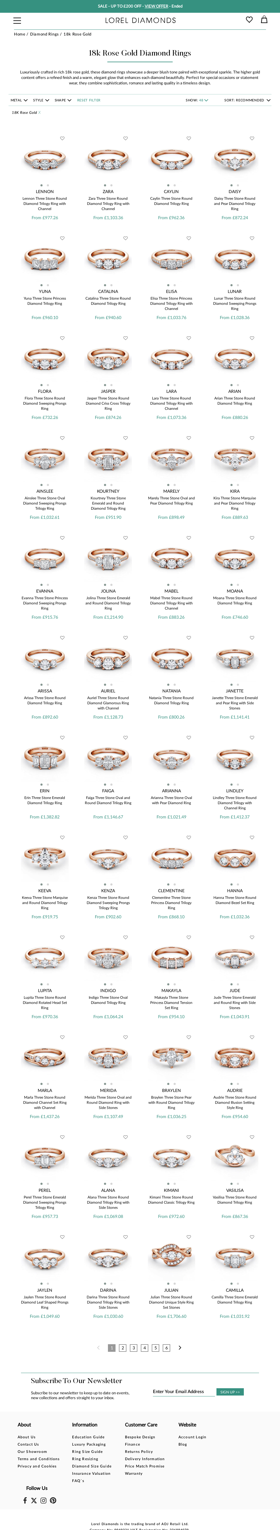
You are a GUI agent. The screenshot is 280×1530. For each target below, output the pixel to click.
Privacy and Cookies (37, 1466)
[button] (41, 185)
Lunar (235, 292)
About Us (27, 1437)
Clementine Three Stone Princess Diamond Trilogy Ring (171, 903)
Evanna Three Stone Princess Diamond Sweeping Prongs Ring (45, 603)
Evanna (44, 591)
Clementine (171, 891)
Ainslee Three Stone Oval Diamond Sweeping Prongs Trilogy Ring (44, 503)
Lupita (45, 991)
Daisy (235, 192)
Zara (108, 192)
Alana (108, 1190)
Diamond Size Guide (92, 1466)
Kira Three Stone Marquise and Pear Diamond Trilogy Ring (234, 503)
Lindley (235, 791)
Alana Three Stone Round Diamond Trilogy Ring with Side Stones (108, 1202)
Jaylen (44, 1290)
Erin (45, 791)
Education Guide (88, 1437)
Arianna (171, 791)
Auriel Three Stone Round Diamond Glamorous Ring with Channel (108, 703)
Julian (171, 1290)
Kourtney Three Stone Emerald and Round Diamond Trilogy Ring (108, 503)
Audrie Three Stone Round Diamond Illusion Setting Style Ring (234, 1103)
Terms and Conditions (39, 1459)
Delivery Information (145, 1459)
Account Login (192, 1437)
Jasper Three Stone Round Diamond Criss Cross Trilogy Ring (108, 403)
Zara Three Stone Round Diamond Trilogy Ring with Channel (108, 204)
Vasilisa (235, 1190)
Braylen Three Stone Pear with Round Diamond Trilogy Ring (171, 1103)
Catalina (108, 292)
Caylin (171, 192)
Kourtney (108, 491)
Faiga (108, 791)
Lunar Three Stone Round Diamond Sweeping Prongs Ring (234, 304)
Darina (108, 1290)
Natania (171, 691)
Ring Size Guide (87, 1451)
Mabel (171, 591)
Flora (44, 391)
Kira (235, 491)
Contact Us (28, 1444)
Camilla (235, 1290)
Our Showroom (32, 1451)
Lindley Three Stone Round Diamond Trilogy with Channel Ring (235, 803)
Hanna (235, 891)
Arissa (45, 691)
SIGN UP (230, 1392)
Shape (61, 100)
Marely (171, 491)
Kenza (108, 891)
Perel (45, 1190)
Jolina (108, 591)
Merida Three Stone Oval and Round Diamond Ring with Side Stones (108, 1103)
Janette (235, 691)
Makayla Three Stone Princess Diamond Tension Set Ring (171, 1003)
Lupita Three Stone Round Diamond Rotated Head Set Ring (45, 1003)
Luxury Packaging (89, 1444)
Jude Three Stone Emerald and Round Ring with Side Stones (235, 1003)
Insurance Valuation (91, 1473)
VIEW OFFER (156, 6)
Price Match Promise (144, 1466)
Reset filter (89, 100)
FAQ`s (78, 1481)
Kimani (171, 1190)
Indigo (108, 991)
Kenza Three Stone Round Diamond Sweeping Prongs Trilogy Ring (108, 903)
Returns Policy (139, 1451)
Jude (235, 991)
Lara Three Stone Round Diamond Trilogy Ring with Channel (171, 403)
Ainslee (44, 491)
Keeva (44, 891)
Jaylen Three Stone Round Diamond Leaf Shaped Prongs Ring (44, 1302)
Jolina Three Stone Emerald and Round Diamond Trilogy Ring (108, 603)
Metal (17, 100)
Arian (234, 391)
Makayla (171, 991)
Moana (235, 591)
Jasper (108, 391)
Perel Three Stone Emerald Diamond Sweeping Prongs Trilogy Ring (44, 1202)
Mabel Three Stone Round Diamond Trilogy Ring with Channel (171, 603)
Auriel (108, 691)
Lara (171, 391)
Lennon (45, 192)
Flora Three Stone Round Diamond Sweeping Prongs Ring (44, 403)
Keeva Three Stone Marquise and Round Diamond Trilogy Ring (45, 903)
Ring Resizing (85, 1459)
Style (38, 100)
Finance (132, 1444)
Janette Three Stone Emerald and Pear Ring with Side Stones (235, 703)
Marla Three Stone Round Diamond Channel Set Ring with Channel (45, 1103)
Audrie (235, 1091)
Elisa (171, 292)
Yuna (45, 292)
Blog (182, 1444)
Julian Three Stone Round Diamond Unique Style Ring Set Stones (171, 1302)
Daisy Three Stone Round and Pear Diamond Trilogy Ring (234, 204)
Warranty (134, 1473)
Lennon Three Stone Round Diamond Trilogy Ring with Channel (44, 204)
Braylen (171, 1091)
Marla (45, 1091)
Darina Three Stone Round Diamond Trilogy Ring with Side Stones (108, 1302)
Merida (108, 1091)
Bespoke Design (140, 1437)
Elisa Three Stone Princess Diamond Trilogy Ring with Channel (171, 304)
